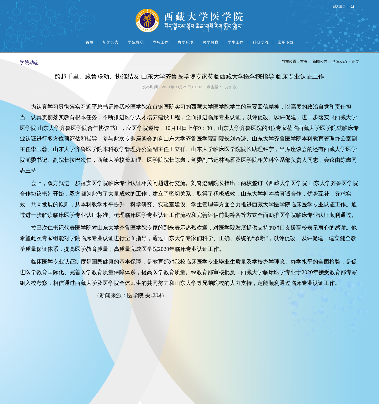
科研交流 (260, 42)
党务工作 (160, 42)
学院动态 (339, 62)
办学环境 (185, 42)
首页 (89, 42)
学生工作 (235, 42)
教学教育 (210, 42)
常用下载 (285, 42)
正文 (355, 62)
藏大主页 (339, 6)
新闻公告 (110, 42)
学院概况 (135, 42)
